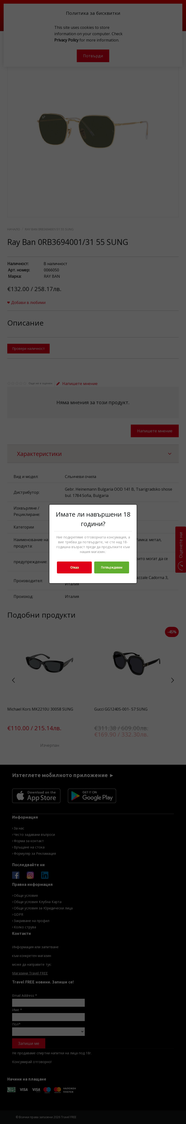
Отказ (74, 567)
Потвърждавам (111, 567)
